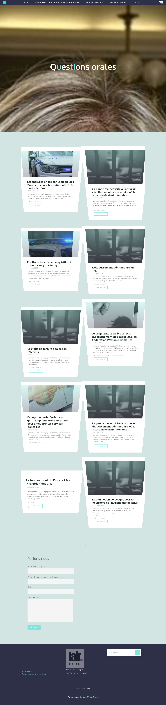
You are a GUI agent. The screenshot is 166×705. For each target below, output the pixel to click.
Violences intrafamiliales (118, 362)
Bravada (82, 697)
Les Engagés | (27, 671)
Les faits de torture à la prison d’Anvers (47, 346)
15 (91, 545)
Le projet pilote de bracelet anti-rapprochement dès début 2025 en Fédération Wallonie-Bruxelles (115, 343)
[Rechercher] (137, 653)
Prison (104, 207)
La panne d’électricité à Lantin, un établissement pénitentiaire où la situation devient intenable (115, 188)
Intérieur (33, 208)
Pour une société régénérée (34, 674)
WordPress (93, 697)
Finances (42, 449)
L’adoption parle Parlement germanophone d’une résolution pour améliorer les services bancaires (49, 429)
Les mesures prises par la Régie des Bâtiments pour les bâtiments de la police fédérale (50, 192)
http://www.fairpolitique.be (77, 673)
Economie (33, 449)
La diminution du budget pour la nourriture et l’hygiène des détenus (114, 498)
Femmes (98, 362)
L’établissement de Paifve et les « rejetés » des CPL (49, 481)
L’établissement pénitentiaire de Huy (114, 265)
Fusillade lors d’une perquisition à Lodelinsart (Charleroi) (50, 270)
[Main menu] (160, 2)
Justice (97, 207)
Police (40, 208)
